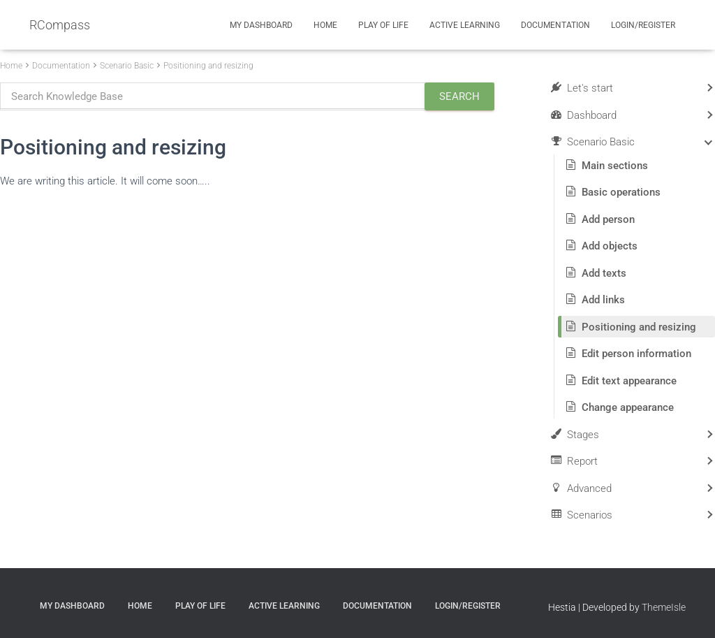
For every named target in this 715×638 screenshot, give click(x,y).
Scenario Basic (127, 66)
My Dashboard (261, 25)
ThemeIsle (664, 607)
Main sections (615, 165)
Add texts (604, 273)
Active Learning (464, 25)
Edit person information (636, 353)
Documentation (555, 25)
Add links (603, 299)
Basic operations (621, 192)
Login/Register (643, 25)
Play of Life (383, 25)
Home (325, 25)
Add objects (609, 246)
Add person (608, 219)
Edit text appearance (629, 381)
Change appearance (628, 407)
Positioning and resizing (208, 66)
